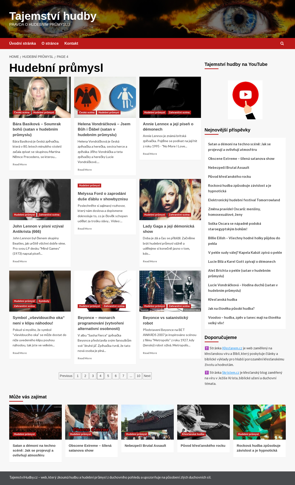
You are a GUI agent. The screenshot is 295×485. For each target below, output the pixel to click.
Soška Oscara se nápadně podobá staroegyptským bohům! (234, 226)
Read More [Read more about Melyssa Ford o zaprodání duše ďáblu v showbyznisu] (85, 228)
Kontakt (71, 43)
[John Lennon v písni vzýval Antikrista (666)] (40, 199)
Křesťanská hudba (222, 299)
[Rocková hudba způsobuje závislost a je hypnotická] (259, 421)
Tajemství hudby (52, 16)
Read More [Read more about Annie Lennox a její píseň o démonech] (150, 153)
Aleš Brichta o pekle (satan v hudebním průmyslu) (239, 273)
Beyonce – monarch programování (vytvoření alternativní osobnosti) (101, 323)
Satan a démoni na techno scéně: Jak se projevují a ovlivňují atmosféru (239, 146)
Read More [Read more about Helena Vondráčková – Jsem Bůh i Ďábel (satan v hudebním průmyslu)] (85, 169)
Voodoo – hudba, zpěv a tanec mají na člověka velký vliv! (244, 320)
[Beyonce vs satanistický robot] (170, 290)
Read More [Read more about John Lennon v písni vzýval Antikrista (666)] (20, 261)
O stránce (50, 43)
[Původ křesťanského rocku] (203, 421)
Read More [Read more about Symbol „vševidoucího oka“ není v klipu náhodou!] (20, 352)
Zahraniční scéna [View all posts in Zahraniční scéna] (179, 112)
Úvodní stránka (22, 43)
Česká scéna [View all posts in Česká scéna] (22, 112)
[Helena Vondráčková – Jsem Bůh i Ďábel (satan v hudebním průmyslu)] (105, 96)
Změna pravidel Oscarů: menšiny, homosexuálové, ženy (234, 211)
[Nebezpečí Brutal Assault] (147, 421)
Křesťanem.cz (232, 348)
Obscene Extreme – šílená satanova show (241, 158)
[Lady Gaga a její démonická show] (170, 199)
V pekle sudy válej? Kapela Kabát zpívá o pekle (245, 252)
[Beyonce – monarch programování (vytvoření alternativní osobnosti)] (105, 290)
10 (138, 375)
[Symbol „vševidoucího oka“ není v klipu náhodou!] (40, 290)
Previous (66, 375)
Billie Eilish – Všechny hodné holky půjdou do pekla (244, 240)
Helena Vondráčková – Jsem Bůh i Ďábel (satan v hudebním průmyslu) (104, 129)
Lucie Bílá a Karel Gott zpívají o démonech (242, 261)
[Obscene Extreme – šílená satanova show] (91, 421)
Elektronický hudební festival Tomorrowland (244, 200)
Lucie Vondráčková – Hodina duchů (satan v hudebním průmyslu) (243, 287)
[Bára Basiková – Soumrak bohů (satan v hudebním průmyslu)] (40, 96)
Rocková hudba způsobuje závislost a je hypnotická (239, 188)
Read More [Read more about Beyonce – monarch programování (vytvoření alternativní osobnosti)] (85, 358)
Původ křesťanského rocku (229, 176)
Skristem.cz (230, 372)
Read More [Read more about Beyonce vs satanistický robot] (150, 352)
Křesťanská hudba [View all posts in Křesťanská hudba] (193, 433)
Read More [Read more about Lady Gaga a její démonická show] (150, 261)
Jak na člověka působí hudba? (231, 308)
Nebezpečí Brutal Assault (228, 167)
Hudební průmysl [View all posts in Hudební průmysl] (43, 112)
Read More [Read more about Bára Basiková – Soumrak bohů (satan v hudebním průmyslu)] (20, 164)
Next (147, 375)
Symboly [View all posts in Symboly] (44, 300)
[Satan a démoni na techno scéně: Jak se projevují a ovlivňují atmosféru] (35, 421)
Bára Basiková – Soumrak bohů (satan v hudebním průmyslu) (37, 129)
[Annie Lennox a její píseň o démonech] (170, 96)
